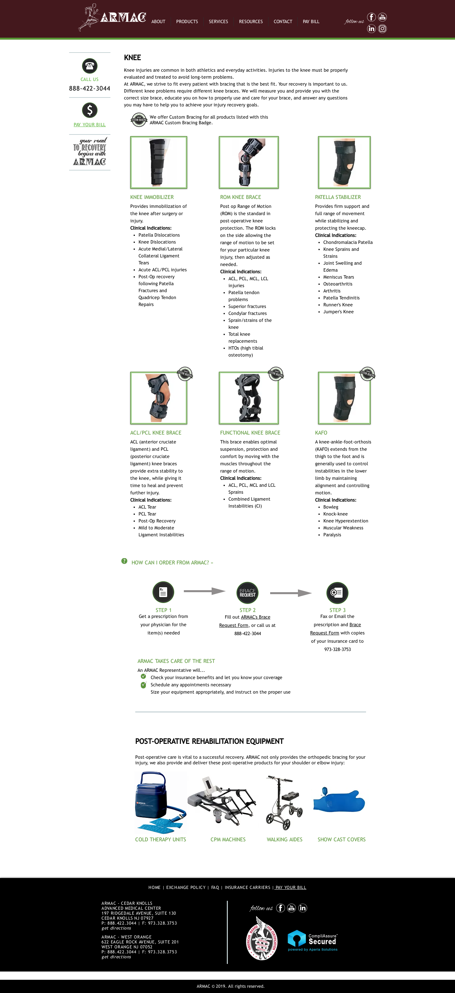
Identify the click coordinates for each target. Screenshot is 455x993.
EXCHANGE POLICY (186, 887)
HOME (154, 887)
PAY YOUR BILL (290, 887)
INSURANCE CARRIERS (247, 887)
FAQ (215, 887)
